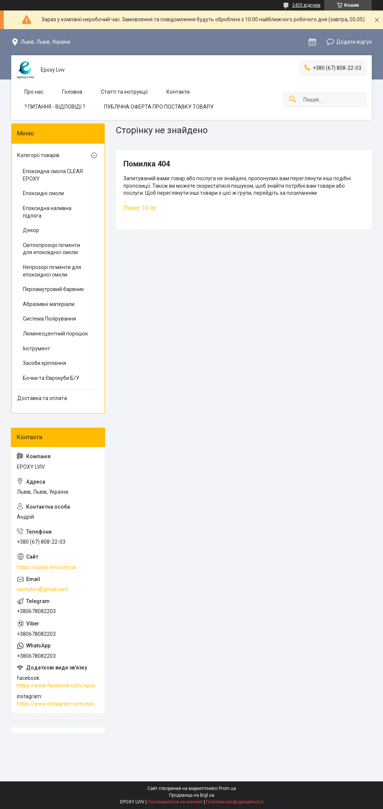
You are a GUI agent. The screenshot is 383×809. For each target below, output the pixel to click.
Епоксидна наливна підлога (47, 212)
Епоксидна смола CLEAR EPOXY (53, 175)
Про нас (33, 92)
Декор (31, 230)
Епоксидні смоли (43, 193)
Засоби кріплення (44, 363)
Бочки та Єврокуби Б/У (51, 378)
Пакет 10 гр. (140, 208)
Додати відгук (354, 42)
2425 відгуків (306, 5)
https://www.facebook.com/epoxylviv (58, 685)
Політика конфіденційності (234, 802)
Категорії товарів (38, 155)
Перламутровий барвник (53, 289)
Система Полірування (49, 319)
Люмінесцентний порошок (55, 334)
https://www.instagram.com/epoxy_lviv (58, 704)
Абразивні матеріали (48, 304)
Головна (72, 92)
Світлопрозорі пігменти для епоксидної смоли (51, 249)
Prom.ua (227, 788)
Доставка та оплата (42, 398)
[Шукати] (292, 99)
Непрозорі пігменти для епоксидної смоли (52, 271)
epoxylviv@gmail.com (42, 589)
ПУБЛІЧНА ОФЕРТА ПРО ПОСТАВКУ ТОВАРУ (159, 107)
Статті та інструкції (124, 92)
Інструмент (36, 349)
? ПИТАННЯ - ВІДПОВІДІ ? (54, 107)
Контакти (178, 92)
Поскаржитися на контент (175, 802)
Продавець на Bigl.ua (191, 795)
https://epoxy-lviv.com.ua (46, 567)
